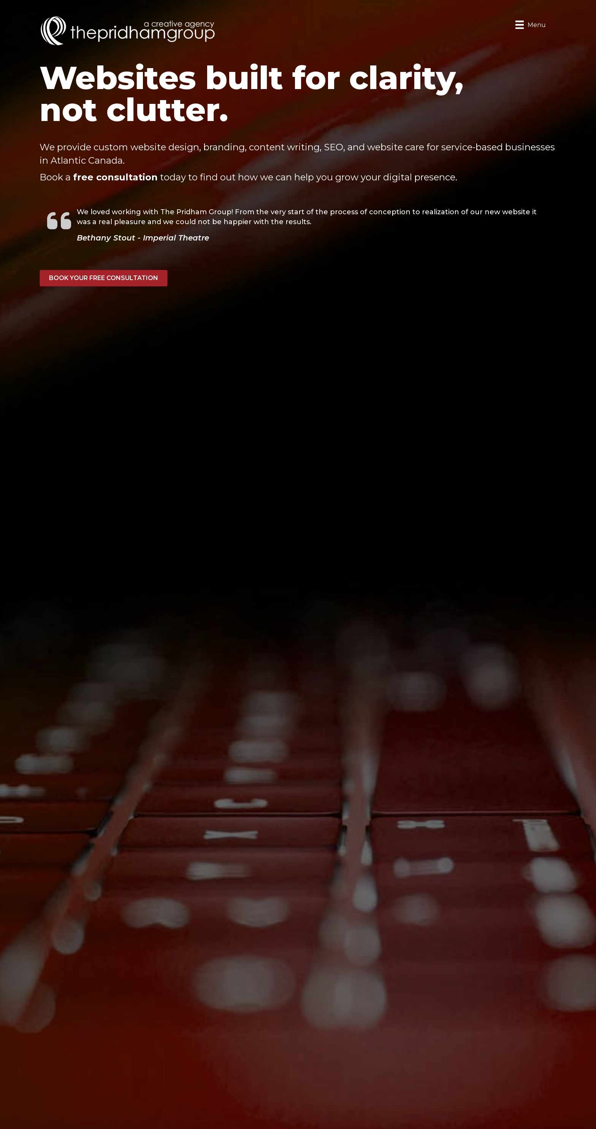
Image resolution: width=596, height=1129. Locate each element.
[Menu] (530, 24)
